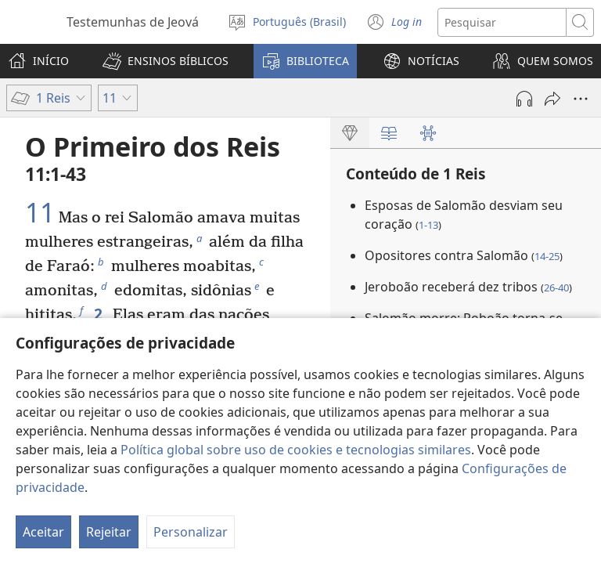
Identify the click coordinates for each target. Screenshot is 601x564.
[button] (165, 61)
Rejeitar (108, 531)
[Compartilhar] (552, 99)
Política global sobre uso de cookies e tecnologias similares (296, 449)
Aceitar (43, 531)
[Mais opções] (581, 99)
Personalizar (190, 531)
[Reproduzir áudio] (524, 99)
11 (40, 213)
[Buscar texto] (502, 22)
